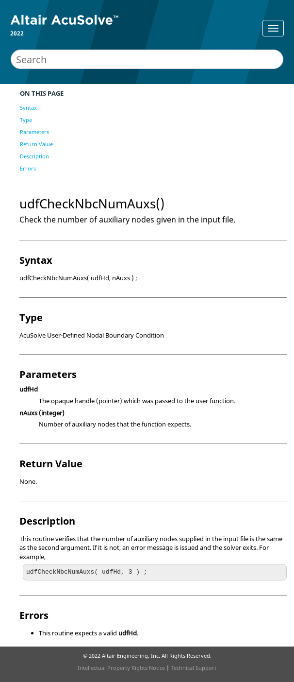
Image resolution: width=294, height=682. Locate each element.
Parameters (34, 132)
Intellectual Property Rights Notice (121, 667)
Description (34, 156)
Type (26, 119)
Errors (28, 168)
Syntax (28, 107)
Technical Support (193, 667)
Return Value (36, 144)
